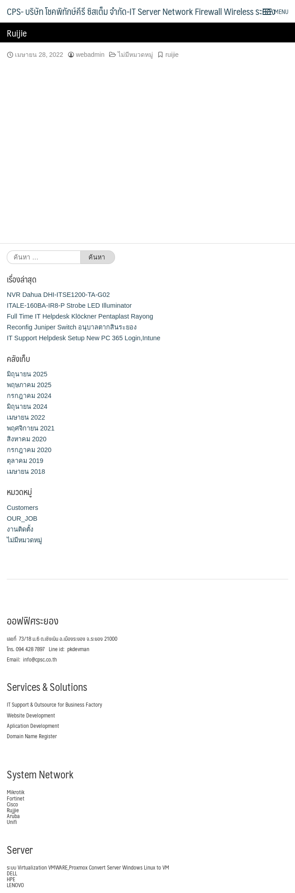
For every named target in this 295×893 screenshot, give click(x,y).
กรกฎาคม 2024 (29, 395)
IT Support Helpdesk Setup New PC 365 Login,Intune (84, 338)
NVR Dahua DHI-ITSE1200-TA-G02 (58, 294)
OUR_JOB (22, 518)
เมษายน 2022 (26, 417)
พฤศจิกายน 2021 (31, 428)
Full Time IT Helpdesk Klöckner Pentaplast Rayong (80, 316)
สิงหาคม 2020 (26, 439)
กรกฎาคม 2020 (29, 449)
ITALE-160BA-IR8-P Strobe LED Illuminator (69, 305)
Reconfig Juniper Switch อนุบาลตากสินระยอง (72, 327)
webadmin (90, 54)
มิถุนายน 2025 (27, 374)
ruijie (172, 54)
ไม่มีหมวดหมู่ (135, 54)
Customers (22, 507)
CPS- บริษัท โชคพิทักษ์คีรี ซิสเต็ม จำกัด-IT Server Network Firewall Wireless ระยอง (141, 11)
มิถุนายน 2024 (27, 406)
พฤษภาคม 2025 (29, 385)
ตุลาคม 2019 (25, 460)
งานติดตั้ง (20, 529)
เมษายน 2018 (26, 471)
